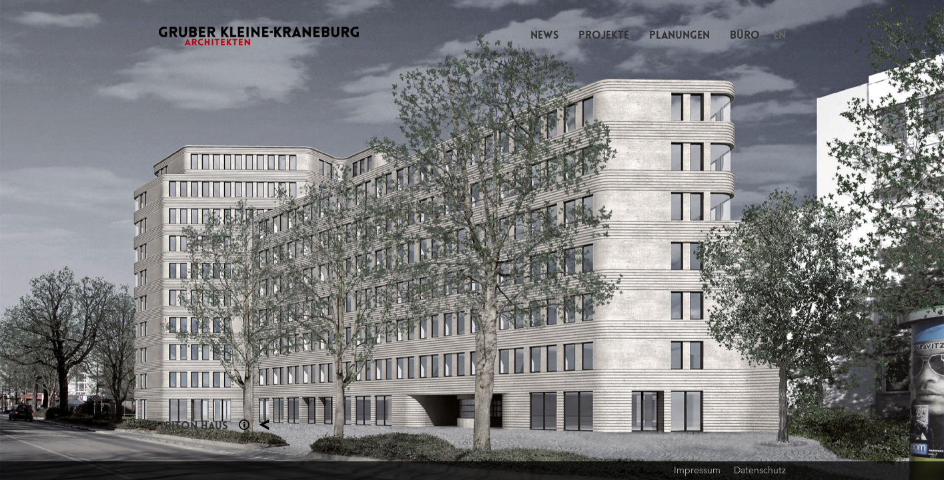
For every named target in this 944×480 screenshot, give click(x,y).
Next (708, 240)
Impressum (697, 470)
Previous (236, 240)
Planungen (679, 35)
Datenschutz (760, 470)
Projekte (603, 35)
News (544, 35)
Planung (264, 425)
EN (779, 35)
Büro (745, 35)
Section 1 (244, 425)
